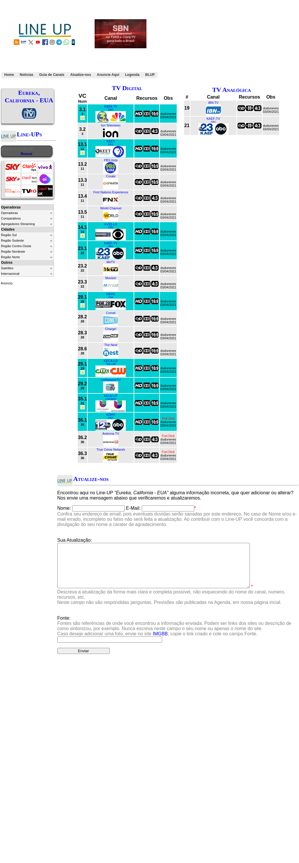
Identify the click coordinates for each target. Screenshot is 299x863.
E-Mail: (133, 508)
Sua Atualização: (74, 540)
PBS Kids (110, 160)
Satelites (7, 268)
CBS (111, 227)
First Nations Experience (110, 192)
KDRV (110, 414)
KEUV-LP (110, 395)
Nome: (64, 508)
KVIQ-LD (110, 224)
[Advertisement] (218, 41)
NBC (111, 109)
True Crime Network (110, 449)
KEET (111, 141)
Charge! (110, 329)
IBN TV (213, 102)
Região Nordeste (13, 251)
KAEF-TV (110, 243)
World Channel (110, 208)
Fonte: (174, 634)
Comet (110, 313)
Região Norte (10, 257)
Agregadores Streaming (18, 224)
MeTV (111, 262)
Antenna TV (110, 433)
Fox (111, 297)
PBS (110, 144)
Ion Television (110, 125)
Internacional (10, 273)
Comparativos (11, 218)
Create (111, 176)
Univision (110, 398)
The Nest (110, 345)
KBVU (110, 294)
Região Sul (9, 235)
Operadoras (9, 213)
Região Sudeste (12, 240)
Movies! (110, 278)
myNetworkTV (111, 379)
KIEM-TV (110, 106)
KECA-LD (111, 361)
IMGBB (160, 642)
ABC (111, 246)
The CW (111, 364)
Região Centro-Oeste (16, 246)
